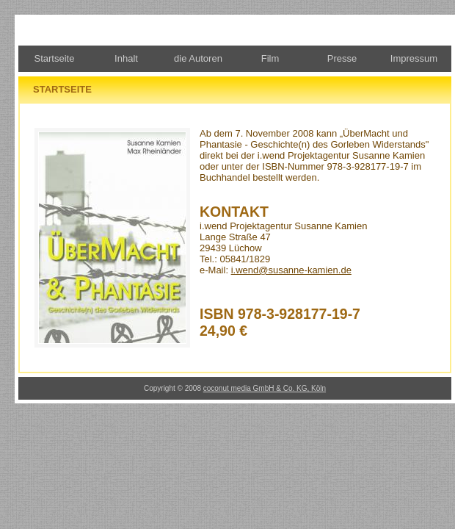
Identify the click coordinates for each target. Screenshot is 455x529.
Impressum (413, 58)
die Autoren (198, 58)
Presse (342, 58)
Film (270, 58)
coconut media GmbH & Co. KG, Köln (264, 388)
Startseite (54, 58)
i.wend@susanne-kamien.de (291, 270)
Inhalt (126, 58)
